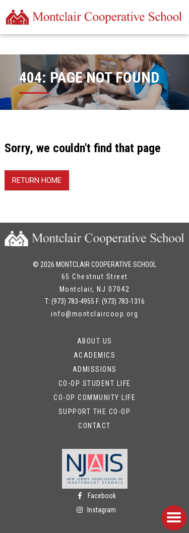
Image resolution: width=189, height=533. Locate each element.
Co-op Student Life (94, 383)
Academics (95, 355)
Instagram (94, 510)
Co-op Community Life (94, 397)
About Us (94, 341)
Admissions (95, 369)
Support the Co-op (94, 412)
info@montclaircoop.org (94, 314)
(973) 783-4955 (72, 301)
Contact (94, 426)
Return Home (36, 180)
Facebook (95, 496)
